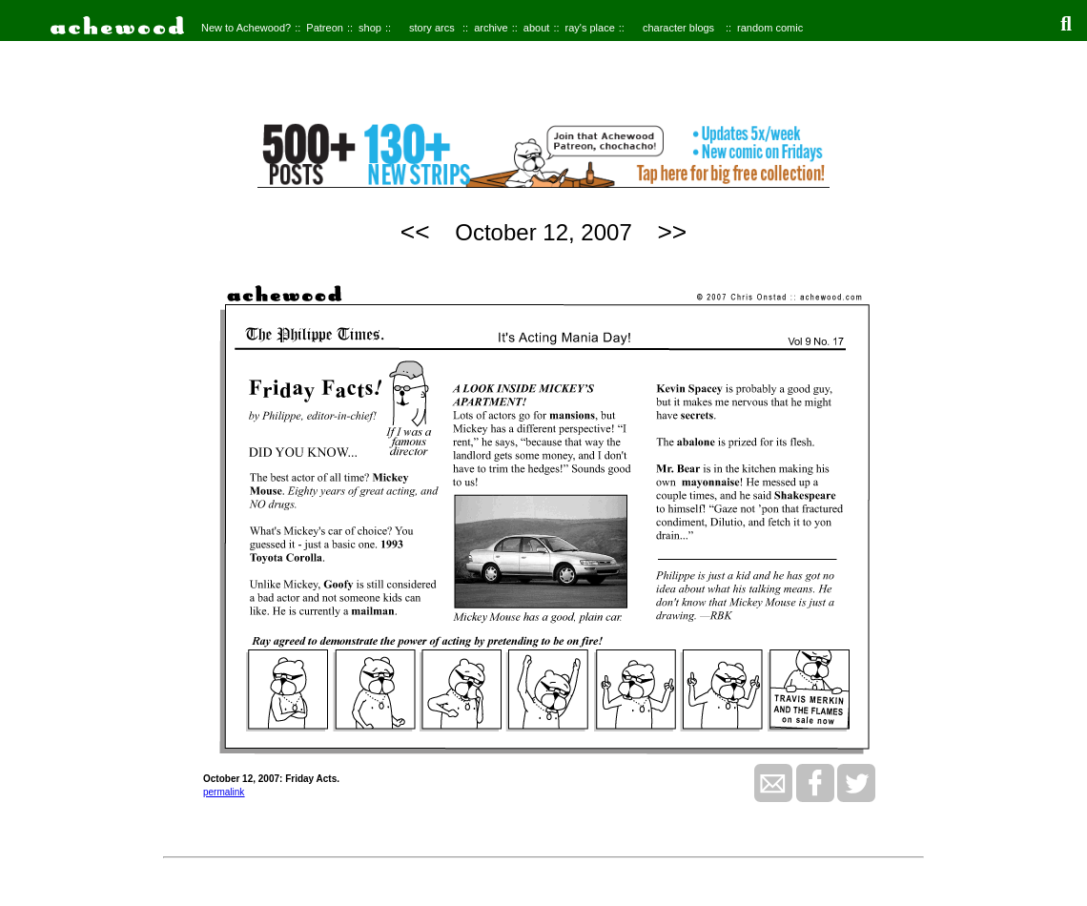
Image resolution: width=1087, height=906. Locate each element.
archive (490, 27)
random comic (770, 27)
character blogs (678, 27)
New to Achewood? (246, 27)
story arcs (432, 27)
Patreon (324, 27)
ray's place (590, 27)
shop (370, 27)
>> (672, 231)
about (536, 27)
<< (415, 231)
